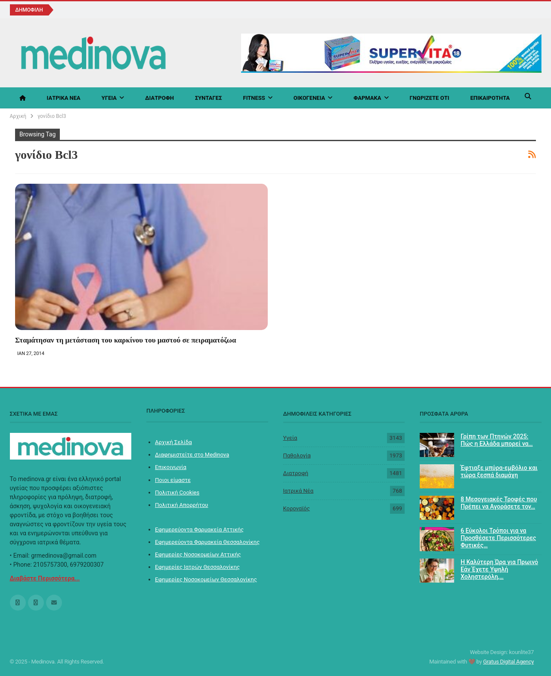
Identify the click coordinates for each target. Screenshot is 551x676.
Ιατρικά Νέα (63, 98)
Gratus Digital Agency (508, 661)
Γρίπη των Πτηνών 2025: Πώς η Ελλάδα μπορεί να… (497, 440)
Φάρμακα (367, 98)
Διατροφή (159, 98)
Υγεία (109, 98)
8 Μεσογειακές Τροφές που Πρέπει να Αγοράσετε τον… (499, 503)
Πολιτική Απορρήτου (181, 505)
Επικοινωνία (170, 467)
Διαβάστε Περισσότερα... (45, 578)
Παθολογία (297, 455)
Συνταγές (208, 98)
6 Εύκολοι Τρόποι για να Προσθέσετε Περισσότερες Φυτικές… (498, 538)
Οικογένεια (309, 98)
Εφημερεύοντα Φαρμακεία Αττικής (199, 529)
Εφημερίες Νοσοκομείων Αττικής (198, 554)
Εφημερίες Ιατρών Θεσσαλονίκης (197, 567)
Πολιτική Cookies (177, 492)
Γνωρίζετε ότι (429, 98)
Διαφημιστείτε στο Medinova (192, 454)
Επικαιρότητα (490, 98)
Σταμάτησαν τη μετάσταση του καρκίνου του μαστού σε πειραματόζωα (125, 340)
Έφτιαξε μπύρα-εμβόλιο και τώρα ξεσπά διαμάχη (499, 471)
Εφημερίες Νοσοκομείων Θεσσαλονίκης (206, 579)
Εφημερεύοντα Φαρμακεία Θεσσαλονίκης (207, 542)
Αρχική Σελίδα (173, 442)
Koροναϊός (296, 508)
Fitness (254, 98)
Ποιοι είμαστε (173, 480)
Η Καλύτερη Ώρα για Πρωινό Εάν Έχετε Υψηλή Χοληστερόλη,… (499, 569)
